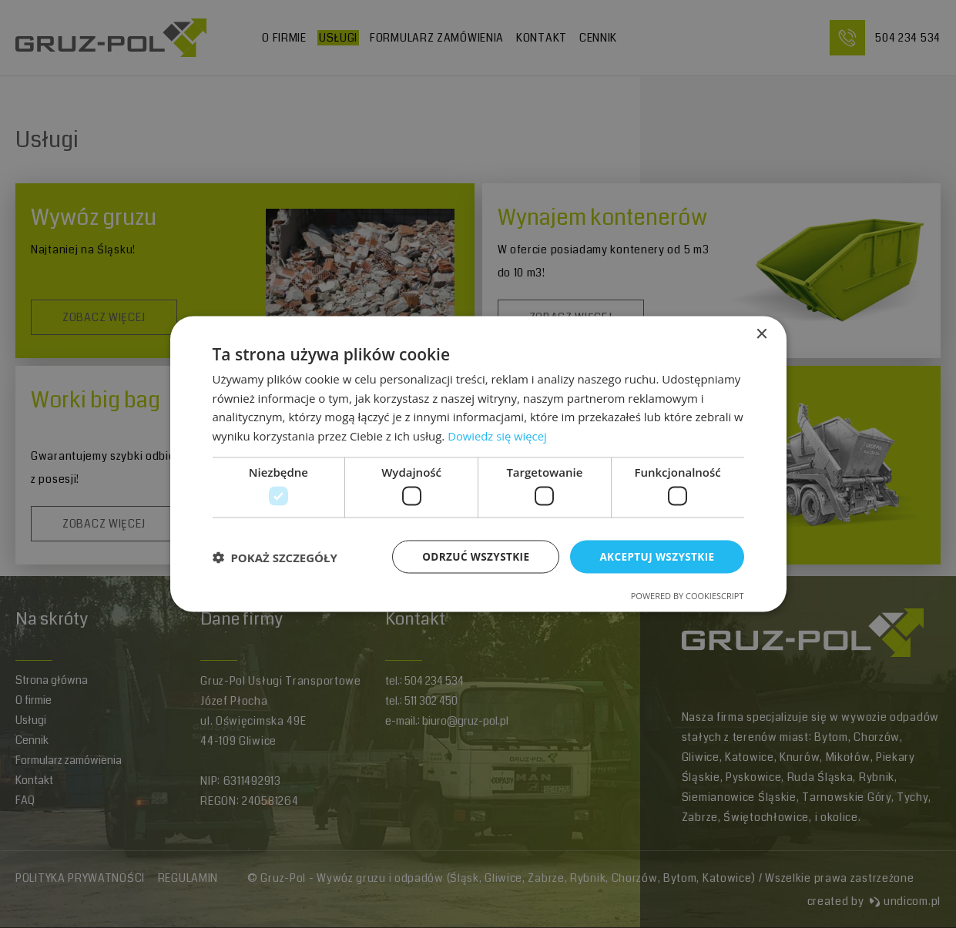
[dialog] (478, 464)
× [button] (761, 333)
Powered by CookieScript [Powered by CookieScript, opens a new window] (687, 596)
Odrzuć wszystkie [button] (469, 556)
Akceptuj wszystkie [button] (654, 556)
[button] (275, 557)
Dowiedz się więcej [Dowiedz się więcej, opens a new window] (498, 435)
